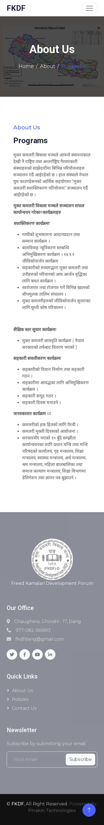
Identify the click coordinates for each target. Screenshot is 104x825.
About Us (22, 690)
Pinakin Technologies (52, 810)
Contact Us (24, 708)
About (47, 66)
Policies (20, 699)
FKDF (17, 803)
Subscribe (80, 759)
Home (26, 66)
